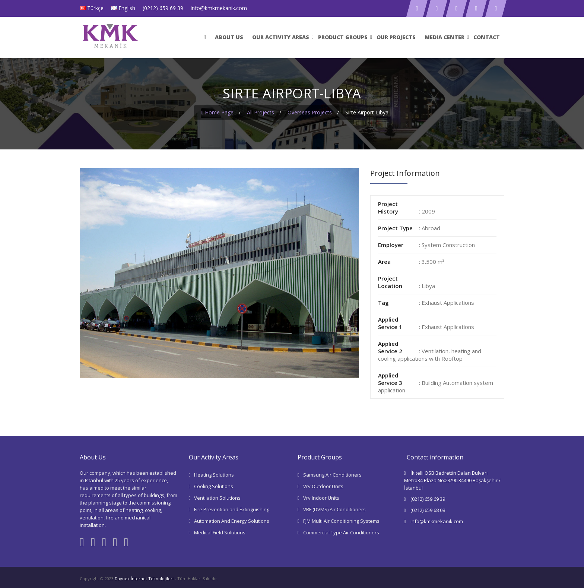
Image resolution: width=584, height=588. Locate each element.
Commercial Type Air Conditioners (341, 532)
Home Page (217, 112)
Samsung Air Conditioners (332, 474)
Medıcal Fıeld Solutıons (219, 532)
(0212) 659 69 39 (163, 8)
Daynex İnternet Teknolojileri (144, 578)
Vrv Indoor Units (321, 497)
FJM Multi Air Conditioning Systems (341, 521)
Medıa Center (444, 37)
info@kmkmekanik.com (219, 8)
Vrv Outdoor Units (323, 486)
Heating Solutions (214, 474)
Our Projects (396, 37)
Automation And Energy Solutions (231, 521)
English (126, 8)
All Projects (260, 112)
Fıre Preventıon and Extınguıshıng (231, 509)
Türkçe (95, 8)
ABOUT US (229, 37)
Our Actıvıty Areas (280, 37)
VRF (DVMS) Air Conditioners (334, 509)
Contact (486, 37)
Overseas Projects (310, 112)
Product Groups (343, 37)
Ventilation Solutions (217, 497)
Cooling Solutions (213, 486)
